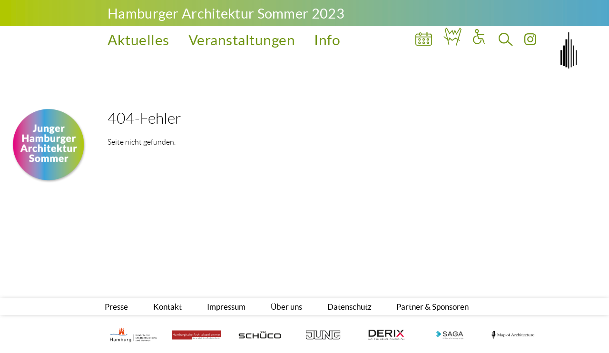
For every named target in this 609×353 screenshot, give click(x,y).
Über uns (286, 306)
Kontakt (167, 306)
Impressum (226, 306)
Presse (116, 306)
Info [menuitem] (327, 40)
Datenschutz (349, 306)
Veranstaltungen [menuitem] (241, 40)
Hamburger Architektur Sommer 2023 (226, 13)
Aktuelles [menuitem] (138, 40)
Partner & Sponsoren (432, 306)
